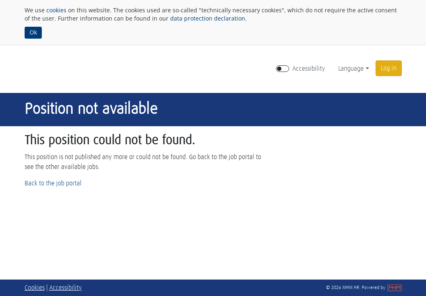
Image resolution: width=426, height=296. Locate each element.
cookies (56, 10)
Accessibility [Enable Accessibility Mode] (308, 68)
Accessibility (65, 287)
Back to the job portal (53, 183)
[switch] (282, 68)
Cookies (35, 287)
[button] (389, 68)
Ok (33, 32)
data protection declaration (207, 18)
